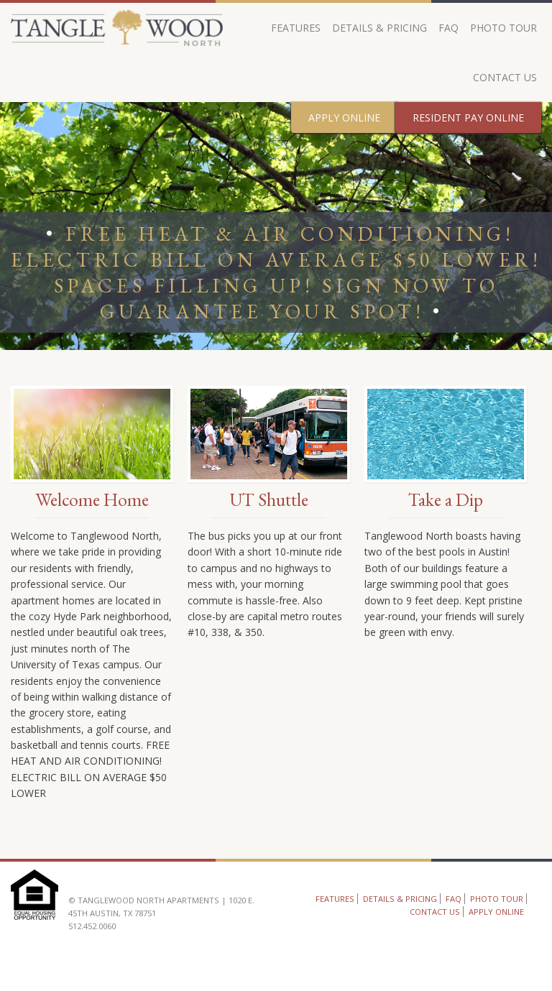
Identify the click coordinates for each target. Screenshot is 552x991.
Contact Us (505, 77)
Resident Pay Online (468, 117)
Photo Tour (503, 27)
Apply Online (344, 117)
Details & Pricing (379, 27)
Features (296, 27)
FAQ (448, 27)
